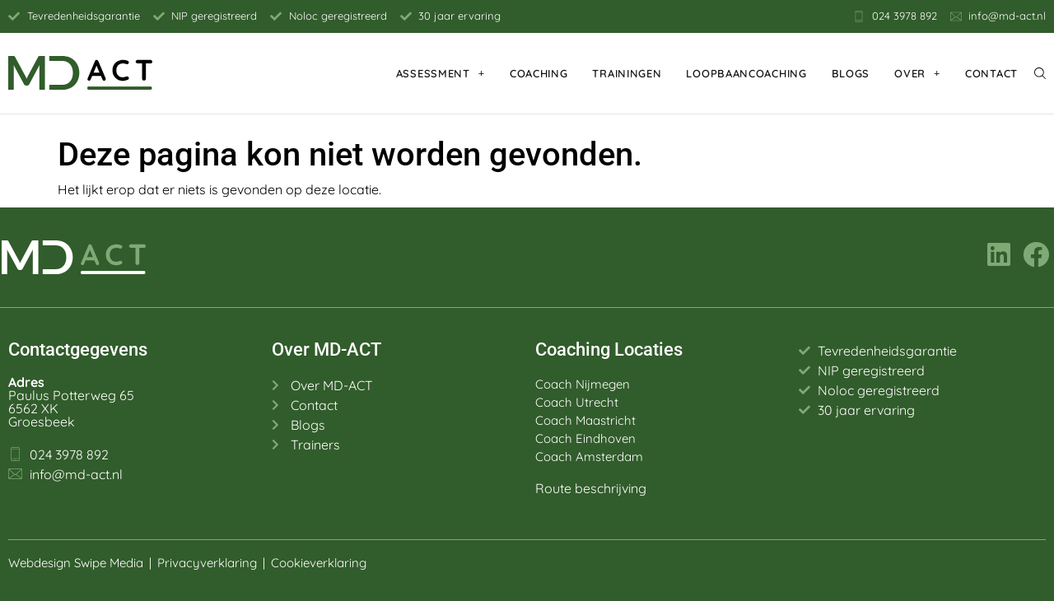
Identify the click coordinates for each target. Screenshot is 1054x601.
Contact (991, 73)
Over (917, 72)
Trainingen (626, 73)
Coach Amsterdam (589, 456)
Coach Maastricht (585, 420)
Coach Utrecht (576, 402)
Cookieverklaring (320, 563)
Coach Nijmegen (582, 384)
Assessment (440, 72)
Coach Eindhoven (585, 438)
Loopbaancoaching (746, 73)
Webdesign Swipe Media (75, 563)
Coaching (539, 73)
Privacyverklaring (207, 563)
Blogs (851, 73)
